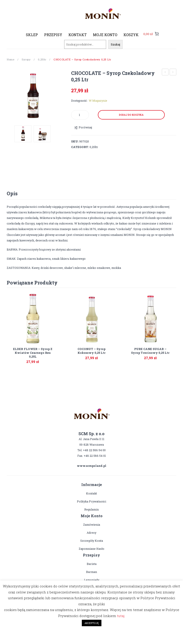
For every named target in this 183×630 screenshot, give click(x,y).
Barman (91, 572)
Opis (12, 193)
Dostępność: (79, 100)
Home (10, 59)
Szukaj (115, 44)
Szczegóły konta (91, 540)
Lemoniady (91, 580)
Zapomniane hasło (91, 548)
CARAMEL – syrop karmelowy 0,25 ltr (165, 72)
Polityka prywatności (91, 501)
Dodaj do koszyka (131, 114)
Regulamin (91, 509)
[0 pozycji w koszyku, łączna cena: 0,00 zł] (151, 33)
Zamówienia (91, 524)
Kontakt (91, 493)
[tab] (12, 193)
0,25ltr (42, 59)
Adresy (91, 532)
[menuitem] (32, 34)
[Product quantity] (80, 114)
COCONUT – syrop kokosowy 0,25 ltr (173, 72)
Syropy (26, 59)
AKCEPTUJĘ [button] (91, 623)
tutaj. (121, 616)
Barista (92, 564)
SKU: (74, 141)
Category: (80, 147)
